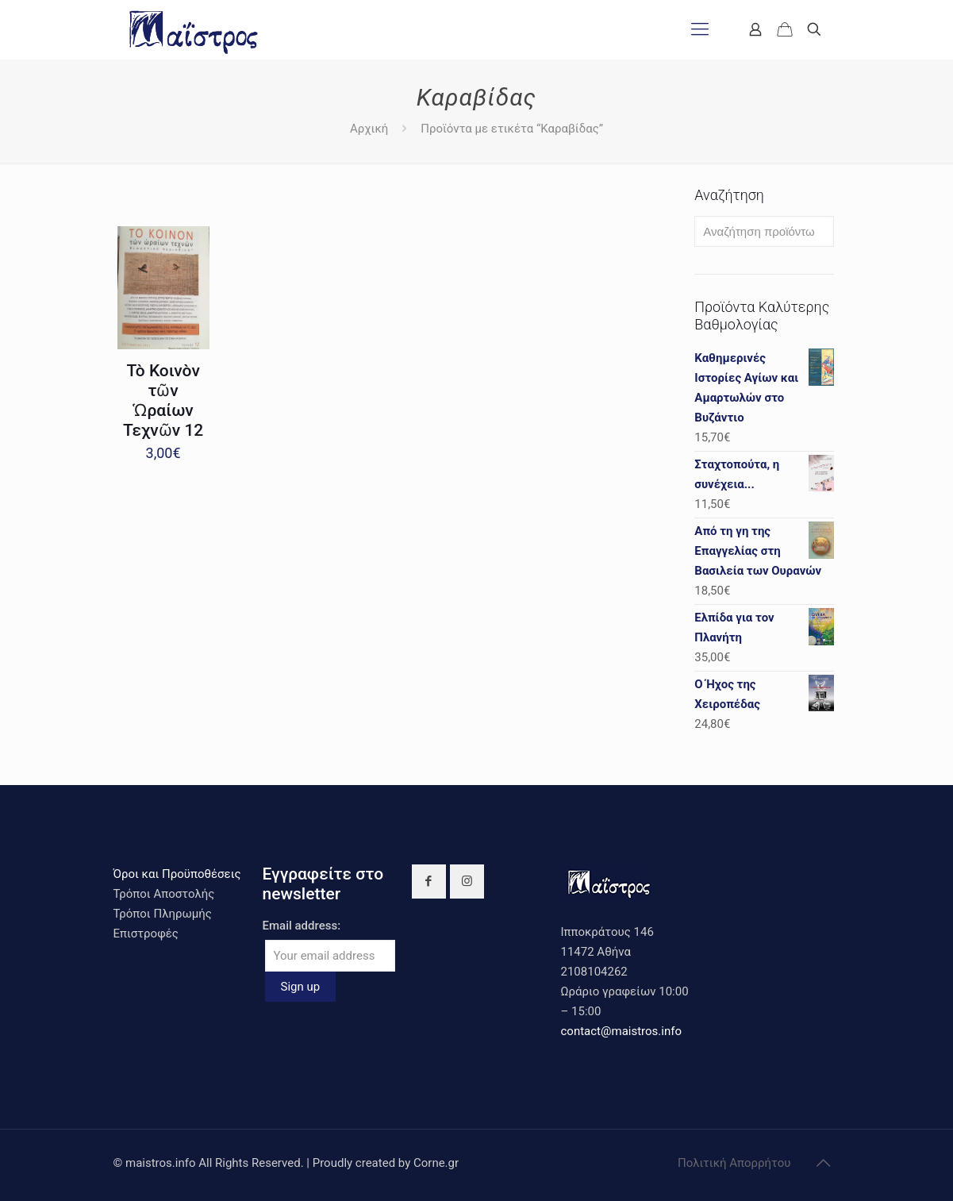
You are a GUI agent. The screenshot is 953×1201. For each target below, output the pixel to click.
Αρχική (369, 128)
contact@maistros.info (621, 1031)
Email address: (302, 925)
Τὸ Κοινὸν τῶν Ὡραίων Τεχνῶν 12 (163, 400)
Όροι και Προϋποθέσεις (177, 874)
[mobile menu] (699, 29)
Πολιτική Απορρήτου (734, 1163)
